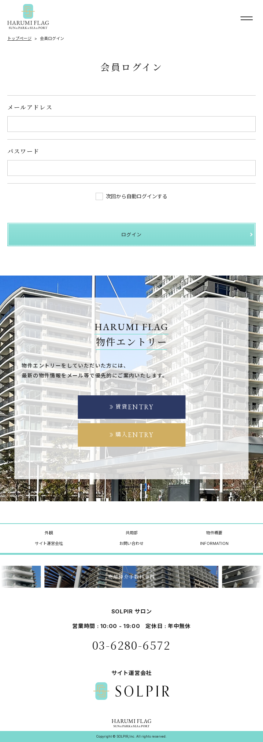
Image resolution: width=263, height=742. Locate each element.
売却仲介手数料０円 (131, 576)
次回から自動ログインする (131, 196)
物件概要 (214, 532)
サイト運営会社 (49, 543)
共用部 (132, 532)
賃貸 (131, 407)
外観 (49, 532)
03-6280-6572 (131, 645)
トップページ (19, 39)
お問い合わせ (131, 543)
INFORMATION (214, 543)
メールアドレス (29, 107)
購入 (131, 435)
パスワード (23, 151)
